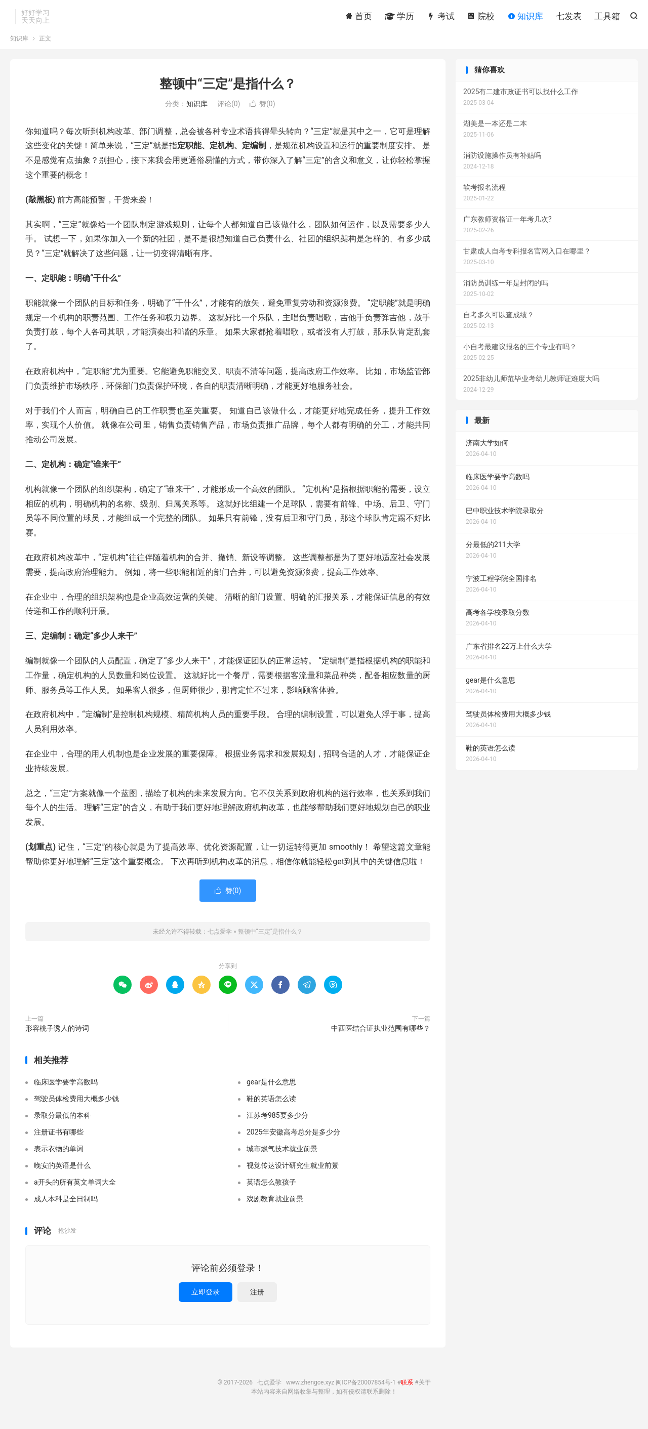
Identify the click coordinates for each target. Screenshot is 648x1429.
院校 (481, 18)
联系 (407, 1391)
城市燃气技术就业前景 (282, 1158)
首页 (358, 18)
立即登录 (205, 1300)
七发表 (569, 18)
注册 (257, 1300)
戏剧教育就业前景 (275, 1208)
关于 (425, 1391)
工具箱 (607, 18)
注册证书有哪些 (59, 1141)
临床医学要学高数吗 (66, 1091)
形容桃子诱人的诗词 (57, 1037)
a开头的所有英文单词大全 (75, 1191)
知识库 (525, 18)
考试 (440, 18)
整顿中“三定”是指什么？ (227, 93)
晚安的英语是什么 (62, 1174)
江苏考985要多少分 (277, 1124)
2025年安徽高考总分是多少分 (293, 1141)
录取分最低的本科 (62, 1124)
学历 (399, 18)
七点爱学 (220, 940)
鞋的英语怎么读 (271, 1108)
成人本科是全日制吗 (66, 1208)
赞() (262, 113)
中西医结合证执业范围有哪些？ (380, 1037)
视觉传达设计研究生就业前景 (293, 1174)
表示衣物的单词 (59, 1158)
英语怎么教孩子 (271, 1191)
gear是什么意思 (271, 1091)
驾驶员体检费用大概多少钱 (76, 1108)
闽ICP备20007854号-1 (366, 1391)
